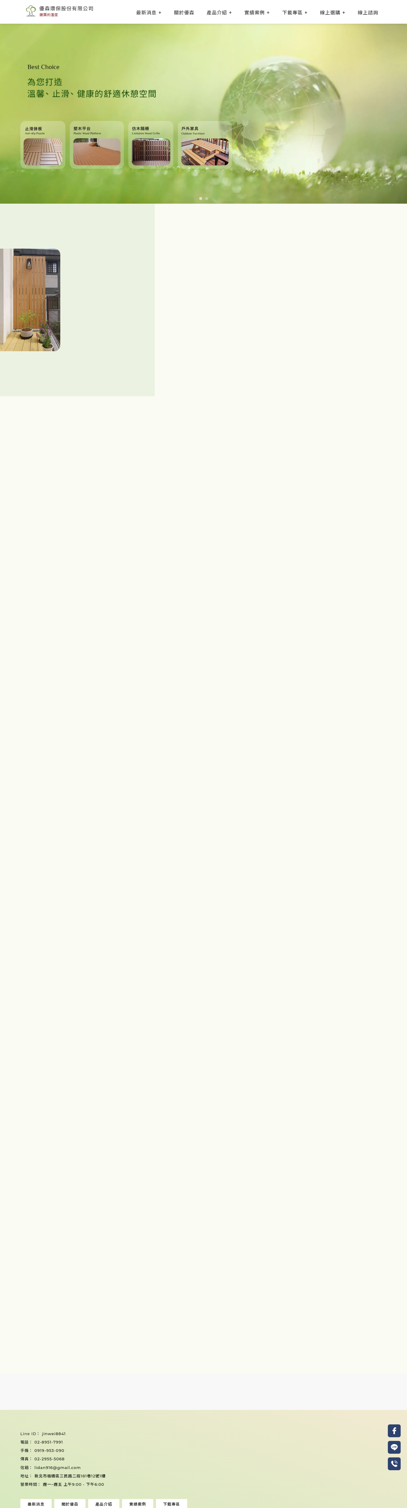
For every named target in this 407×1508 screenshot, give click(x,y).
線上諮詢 (368, 12)
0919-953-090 (49, 1450)
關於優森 (184, 12)
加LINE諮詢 (238, 1343)
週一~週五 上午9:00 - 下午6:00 (73, 1484)
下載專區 (292, 12)
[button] (200, 198)
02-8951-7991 (48, 1442)
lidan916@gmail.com (57, 1467)
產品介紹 (217, 12)
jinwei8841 (54, 1433)
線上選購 (330, 12)
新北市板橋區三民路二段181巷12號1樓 (70, 1476)
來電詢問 (169, 1343)
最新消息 (146, 12)
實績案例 (254, 12)
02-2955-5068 (49, 1458)
